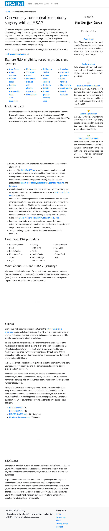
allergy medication (28, 183)
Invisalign (64, 69)
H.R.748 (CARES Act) (18, 414)
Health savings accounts (19, 417)
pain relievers (42, 183)
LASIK (45, 88)
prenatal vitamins (56, 183)
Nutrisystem (65, 85)
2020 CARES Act (28, 170)
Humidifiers (31, 94)
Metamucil (30, 79)
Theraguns (30, 72)
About (46, 4)
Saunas (12, 85)
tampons (13, 186)
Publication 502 (16, 408)
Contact (54, 4)
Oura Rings (14, 69)
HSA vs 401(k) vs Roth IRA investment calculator (38, 218)
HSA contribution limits (88, 138)
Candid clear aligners (46, 78)
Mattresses (31, 69)
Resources (38, 4)
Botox (28, 75)
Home (29, 4)
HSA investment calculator (88, 86)
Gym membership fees (14, 91)
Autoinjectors (66, 88)
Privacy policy (62, 524)
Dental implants (88, 64)
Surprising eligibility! (88, 114)
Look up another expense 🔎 (17, 54)
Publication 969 (16, 411)
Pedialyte (47, 85)
